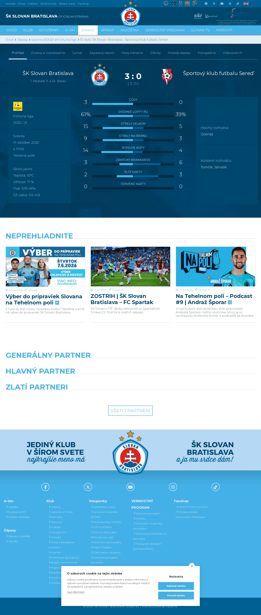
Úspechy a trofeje (60, 512)
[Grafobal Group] (162, 396)
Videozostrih (232, 53)
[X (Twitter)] (214, 3)
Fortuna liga (67, 39)
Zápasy (22, 39)
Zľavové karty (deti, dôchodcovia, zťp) (104, 535)
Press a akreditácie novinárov (61, 545)
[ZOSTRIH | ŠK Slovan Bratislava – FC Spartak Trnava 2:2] (130, 260)
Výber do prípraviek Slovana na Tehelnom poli (44, 287)
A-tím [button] (70, 30)
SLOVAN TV (200, 30)
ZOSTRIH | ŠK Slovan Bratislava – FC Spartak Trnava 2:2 (122, 287)
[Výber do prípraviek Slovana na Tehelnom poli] (45, 260)
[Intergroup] (98, 396)
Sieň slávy (55, 517)
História (54, 507)
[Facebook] (206, 3)
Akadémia (130, 30)
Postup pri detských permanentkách (147, 546)
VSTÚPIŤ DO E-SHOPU (192, 507)
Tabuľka (12, 541)
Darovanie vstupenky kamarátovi (147, 526)
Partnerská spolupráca (63, 557)
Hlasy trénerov (132, 53)
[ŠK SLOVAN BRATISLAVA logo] (67, 16)
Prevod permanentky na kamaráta (150, 536)
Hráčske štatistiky (18, 517)
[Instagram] (229, 3)
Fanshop (83, 3)
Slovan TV (119, 277)
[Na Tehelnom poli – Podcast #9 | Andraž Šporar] (215, 260)
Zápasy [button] (87, 30)
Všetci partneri (130, 410)
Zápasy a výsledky (18, 536)
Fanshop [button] (224, 30)
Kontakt (54, 537)
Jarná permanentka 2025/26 (104, 514)
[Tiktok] (237, 3)
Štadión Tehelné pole (62, 562)
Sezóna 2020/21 (42, 39)
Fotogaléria (207, 53)
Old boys (55, 522)
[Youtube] (221, 3)
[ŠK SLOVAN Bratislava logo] (130, 13)
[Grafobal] (98, 380)
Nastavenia (176, 576)
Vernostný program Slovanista (104, 560)
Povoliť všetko (176, 595)
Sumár (77, 53)
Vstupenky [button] (49, 30)
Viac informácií (75, 592)
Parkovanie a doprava (105, 552)
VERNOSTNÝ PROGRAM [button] (165, 30)
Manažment (57, 532)
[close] (192, 566)
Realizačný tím (16, 512)
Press (21, 3)
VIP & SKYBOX (101, 527)
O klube (54, 527)
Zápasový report (102, 53)
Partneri (54, 552)
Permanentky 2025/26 (106, 522)
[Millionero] (162, 380)
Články (155, 53)
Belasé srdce (67, 3)
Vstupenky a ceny (103, 507)
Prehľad (18, 53)
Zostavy (48, 53)
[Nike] (130, 364)
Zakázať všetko (176, 586)
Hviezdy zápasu (179, 53)
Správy (107, 30)
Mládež (32, 277)
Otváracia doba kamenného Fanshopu (190, 514)
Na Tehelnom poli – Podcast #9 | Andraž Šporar (214, 287)
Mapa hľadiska (101, 547)
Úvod (12, 30)
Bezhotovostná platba (106, 542)
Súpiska (12, 507)
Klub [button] (27, 30)
